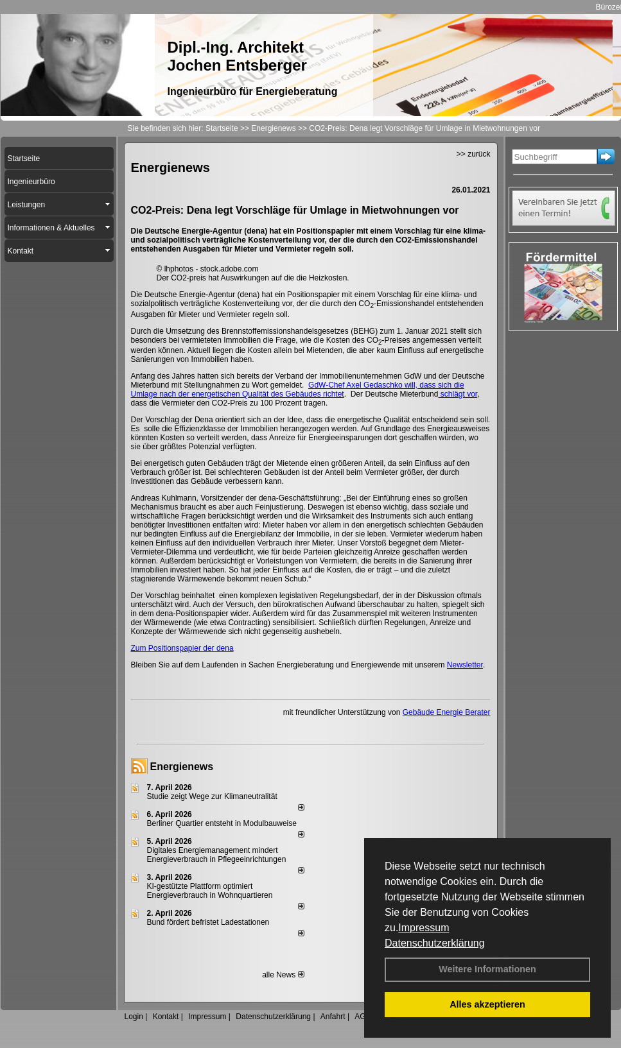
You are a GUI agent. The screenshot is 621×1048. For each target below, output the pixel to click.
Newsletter (465, 664)
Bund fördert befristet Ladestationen (208, 922)
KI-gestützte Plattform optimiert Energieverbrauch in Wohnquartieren (210, 891)
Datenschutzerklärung (435, 943)
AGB (362, 1016)
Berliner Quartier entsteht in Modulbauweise (222, 823)
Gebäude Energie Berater (447, 712)
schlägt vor (457, 394)
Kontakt (166, 1016)
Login (134, 1016)
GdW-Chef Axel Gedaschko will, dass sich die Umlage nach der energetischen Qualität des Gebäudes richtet (297, 390)
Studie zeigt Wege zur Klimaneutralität (212, 796)
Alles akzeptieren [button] (487, 1004)
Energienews (182, 766)
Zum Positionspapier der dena (182, 648)
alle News (283, 974)
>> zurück (474, 154)
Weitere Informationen (487, 969)
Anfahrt (332, 1016)
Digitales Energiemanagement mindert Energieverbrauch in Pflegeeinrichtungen (216, 855)
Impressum (423, 927)
